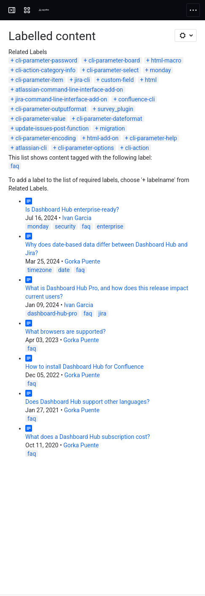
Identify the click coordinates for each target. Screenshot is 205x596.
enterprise (110, 226)
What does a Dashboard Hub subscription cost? (87, 436)
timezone (39, 270)
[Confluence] (38, 10)
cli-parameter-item (39, 79)
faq (15, 166)
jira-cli (82, 79)
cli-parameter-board (114, 60)
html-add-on (103, 138)
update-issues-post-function (52, 128)
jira (102, 313)
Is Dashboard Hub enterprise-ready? (72, 209)
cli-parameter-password (46, 60)
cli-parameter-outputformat (50, 109)
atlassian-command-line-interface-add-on (69, 89)
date (64, 270)
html (150, 79)
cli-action (137, 147)
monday (160, 70)
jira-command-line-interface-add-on (61, 99)
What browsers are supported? (65, 331)
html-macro (166, 60)
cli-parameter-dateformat (109, 118)
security (65, 226)
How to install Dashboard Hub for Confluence (84, 366)
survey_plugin (115, 109)
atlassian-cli (30, 147)
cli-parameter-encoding (45, 138)
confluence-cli (136, 99)
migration (112, 128)
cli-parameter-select (113, 70)
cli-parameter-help (153, 138)
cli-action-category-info (45, 70)
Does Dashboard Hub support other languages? (87, 401)
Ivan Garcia (76, 218)
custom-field (117, 79)
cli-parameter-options (86, 147)
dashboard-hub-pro (52, 313)
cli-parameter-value (40, 118)
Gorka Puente (82, 261)
